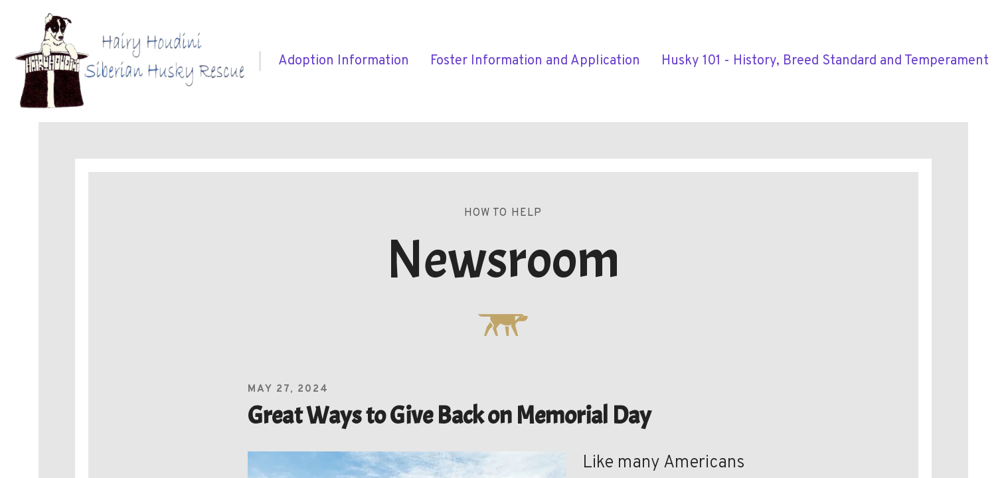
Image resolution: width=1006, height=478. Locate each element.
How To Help (503, 213)
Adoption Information (343, 61)
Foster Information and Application (535, 61)
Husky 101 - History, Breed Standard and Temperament (825, 61)
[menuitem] (344, 61)
